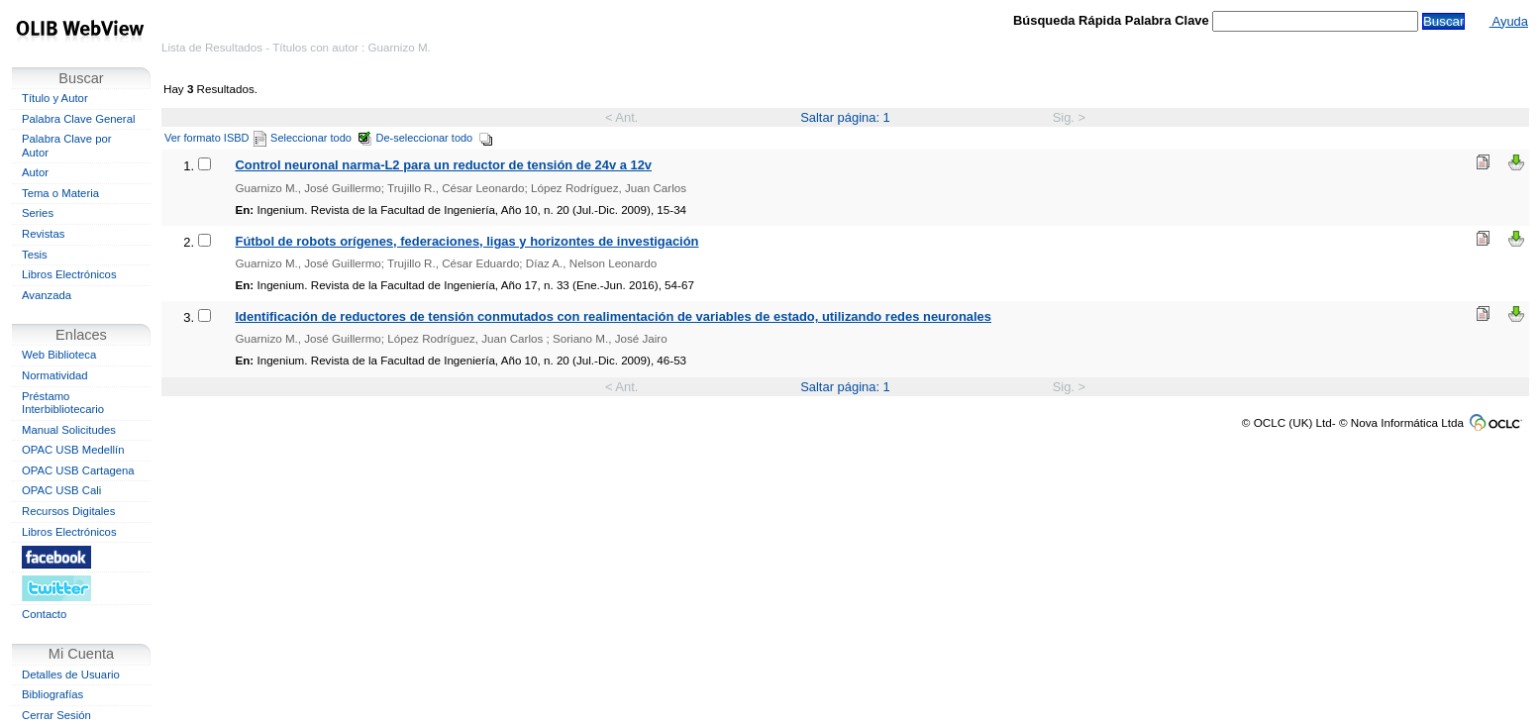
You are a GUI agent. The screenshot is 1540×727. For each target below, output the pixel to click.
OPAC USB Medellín (73, 450)
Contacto (44, 614)
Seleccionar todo (321, 138)
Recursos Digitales (68, 511)
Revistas (43, 234)
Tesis (35, 254)
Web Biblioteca (59, 355)
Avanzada (46, 295)
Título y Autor (55, 98)
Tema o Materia (60, 193)
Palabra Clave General (78, 119)
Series (37, 213)
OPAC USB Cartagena (78, 470)
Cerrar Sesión (56, 715)
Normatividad (55, 375)
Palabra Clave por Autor (67, 145)
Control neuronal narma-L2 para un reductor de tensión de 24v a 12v (444, 164)
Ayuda (1508, 21)
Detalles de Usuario (71, 674)
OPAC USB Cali (61, 490)
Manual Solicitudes (69, 430)
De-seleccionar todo (435, 138)
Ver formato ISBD (215, 138)
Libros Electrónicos (69, 274)
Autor (35, 172)
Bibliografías (52, 694)
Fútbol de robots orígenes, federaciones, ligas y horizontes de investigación (467, 241)
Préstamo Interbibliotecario (63, 403)
